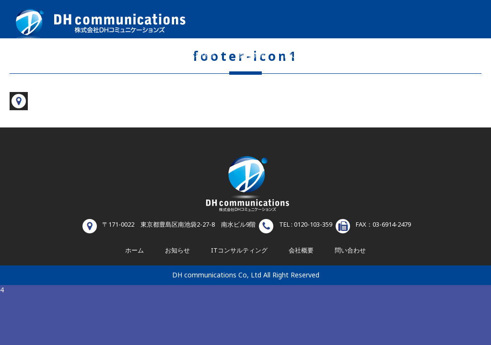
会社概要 (301, 250)
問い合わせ (301, 55)
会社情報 (251, 55)
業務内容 (201, 55)
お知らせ (353, 55)
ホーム (152, 55)
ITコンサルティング (239, 250)
